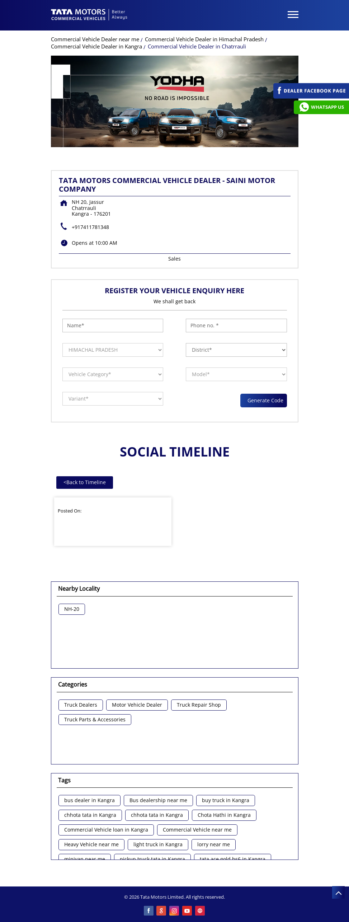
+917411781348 (90, 227)
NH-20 (71, 609)
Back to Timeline (84, 482)
